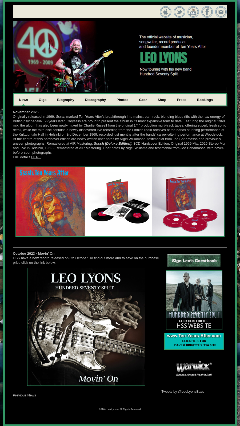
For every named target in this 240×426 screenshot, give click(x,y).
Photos (122, 100)
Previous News (24, 395)
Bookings (205, 100)
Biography (65, 100)
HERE (36, 157)
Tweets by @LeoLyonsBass (182, 391)
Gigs (42, 100)
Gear (143, 100)
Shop (162, 100)
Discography (95, 100)
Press (181, 100)
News (23, 100)
